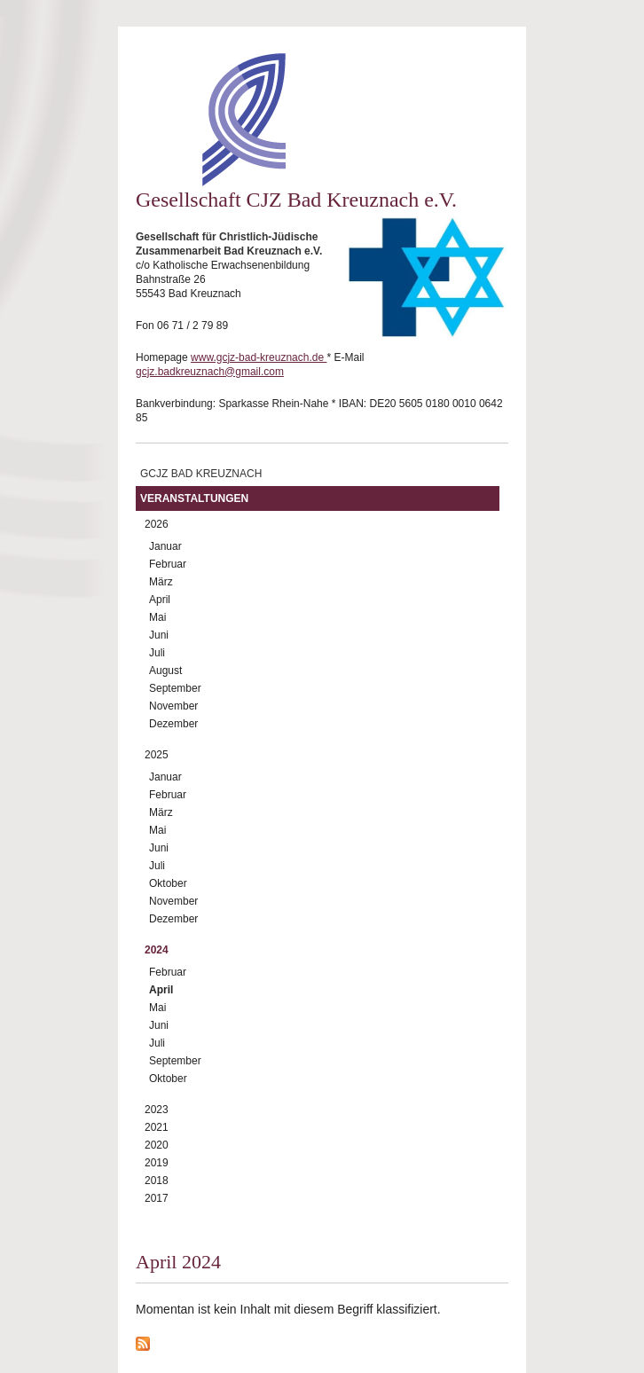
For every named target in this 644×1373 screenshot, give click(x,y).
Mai (157, 617)
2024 (157, 950)
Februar (167, 564)
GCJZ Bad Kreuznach (201, 473)
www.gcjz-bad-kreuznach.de (258, 357)
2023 (157, 1109)
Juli (157, 653)
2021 (157, 1127)
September (175, 688)
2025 (157, 755)
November (173, 706)
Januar (165, 546)
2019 (157, 1163)
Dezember (173, 724)
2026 (157, 524)
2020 (157, 1145)
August (165, 670)
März (161, 582)
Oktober (168, 883)
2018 (157, 1180)
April (159, 599)
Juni (159, 635)
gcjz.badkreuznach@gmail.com (210, 371)
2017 (157, 1198)
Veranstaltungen (194, 498)
